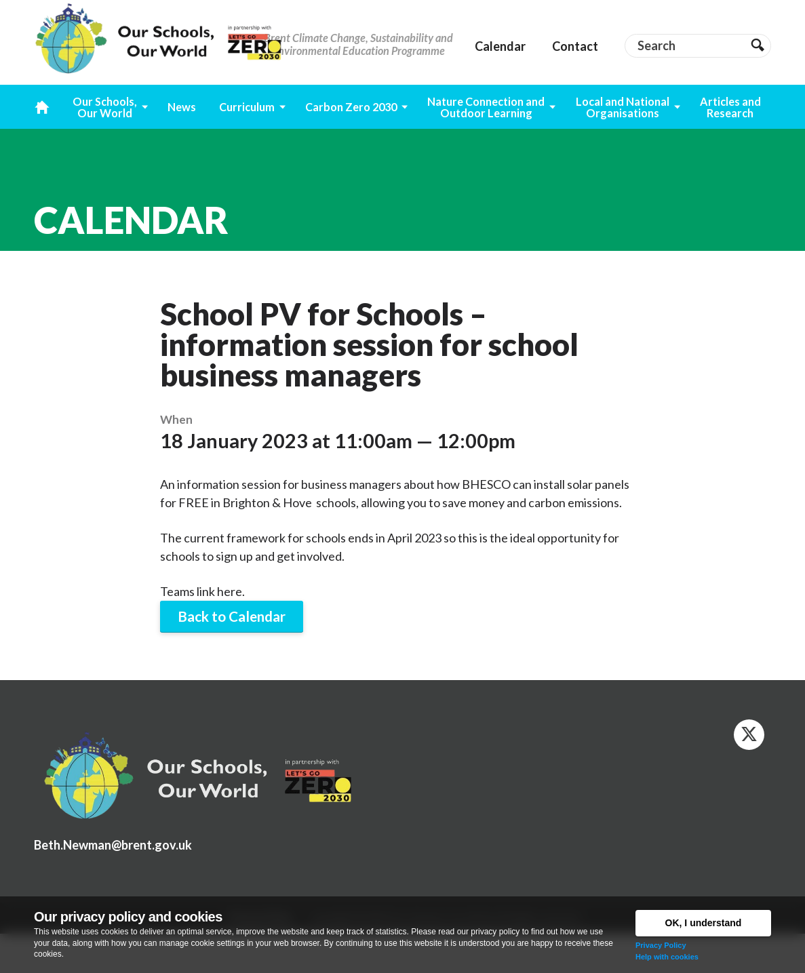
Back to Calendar (232, 616)
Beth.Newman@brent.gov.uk (113, 844)
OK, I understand (703, 922)
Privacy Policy (660, 945)
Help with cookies (667, 957)
